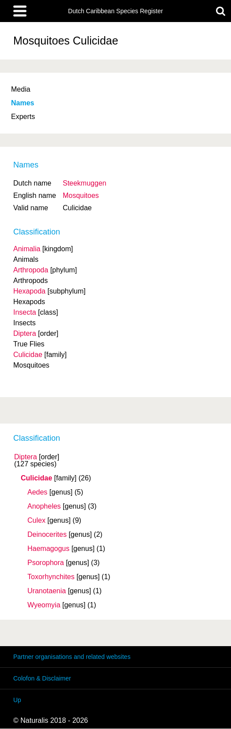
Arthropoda (30, 270)
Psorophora (45, 562)
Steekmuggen (84, 183)
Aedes (37, 492)
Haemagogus (48, 548)
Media (20, 89)
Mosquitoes (81, 195)
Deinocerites (47, 534)
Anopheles (44, 506)
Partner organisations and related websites (71, 656)
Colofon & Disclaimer (42, 678)
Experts (23, 116)
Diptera (25, 457)
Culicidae (36, 478)
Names (22, 103)
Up (17, 699)
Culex (36, 520)
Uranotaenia (46, 591)
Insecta (24, 312)
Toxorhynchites (51, 576)
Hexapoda (29, 291)
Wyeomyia (44, 605)
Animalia (26, 249)
